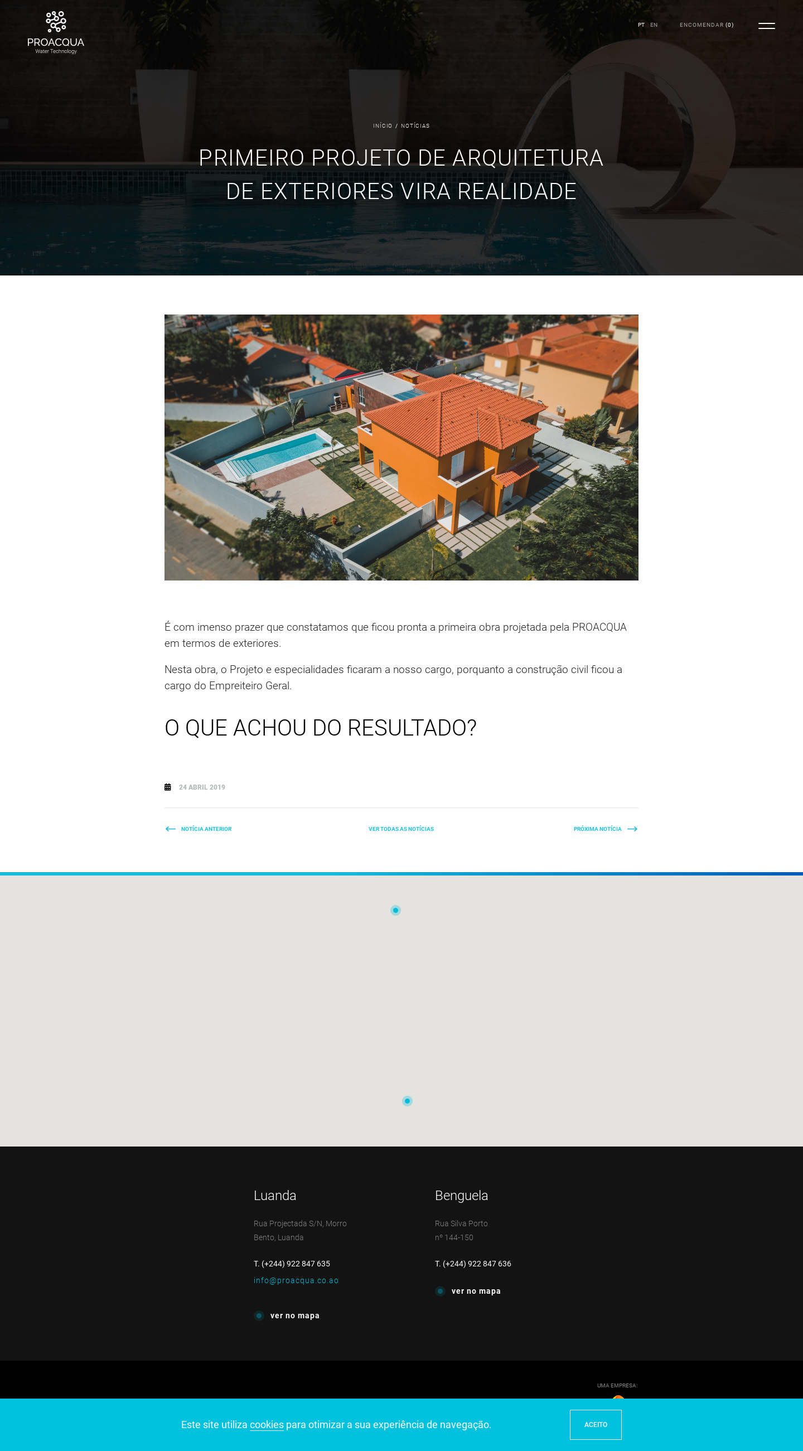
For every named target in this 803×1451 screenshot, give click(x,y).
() (707, 25)
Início (383, 126)
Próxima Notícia (598, 829)
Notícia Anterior (206, 829)
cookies (267, 1424)
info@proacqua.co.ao (296, 1280)
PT (641, 25)
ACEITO (595, 1425)
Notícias (415, 126)
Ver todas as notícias (401, 829)
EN (653, 25)
